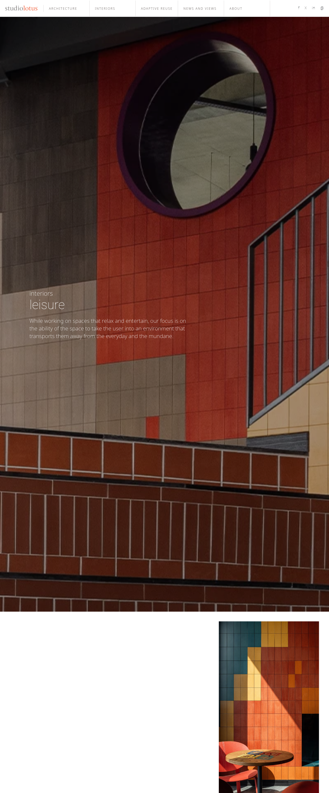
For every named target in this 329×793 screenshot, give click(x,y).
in (313, 8)
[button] (66, 8)
